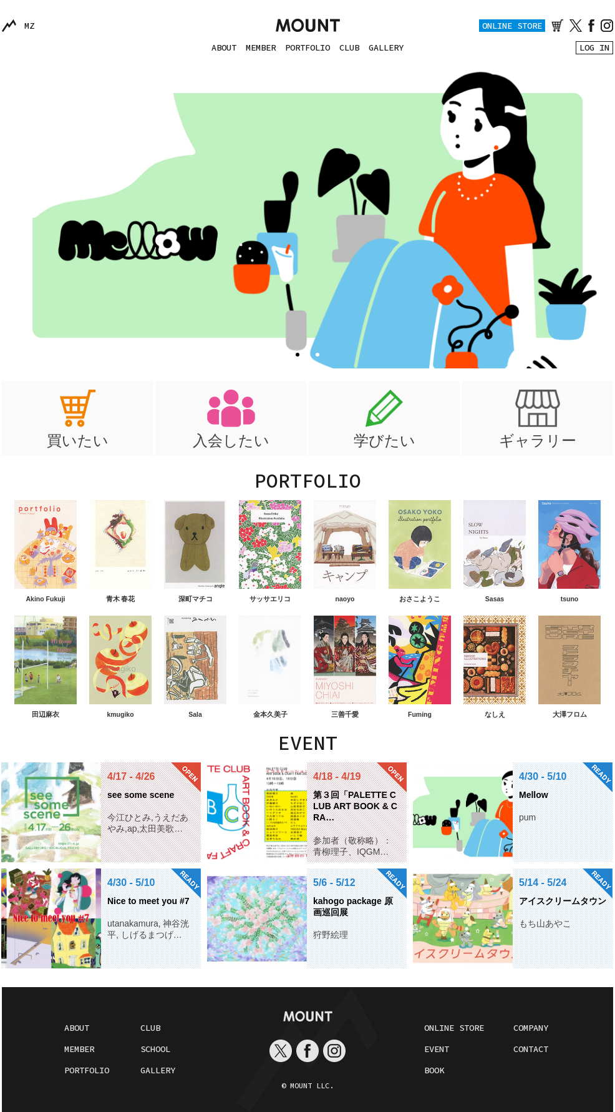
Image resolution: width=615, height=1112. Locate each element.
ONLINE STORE (512, 25)
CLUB (349, 47)
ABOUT (223, 47)
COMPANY (530, 1027)
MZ (29, 25)
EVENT (436, 1049)
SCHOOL (155, 1049)
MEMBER (261, 47)
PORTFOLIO (307, 47)
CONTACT (530, 1049)
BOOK (434, 1070)
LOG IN (594, 47)
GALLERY (386, 47)
